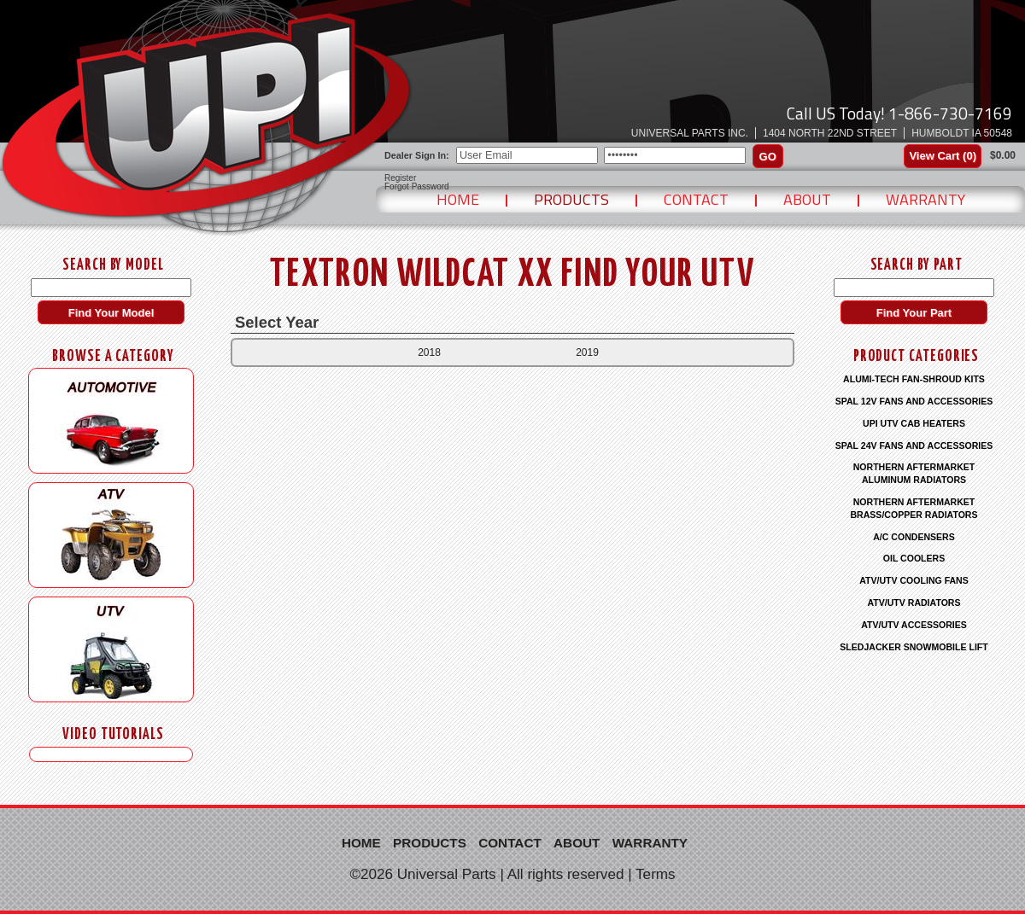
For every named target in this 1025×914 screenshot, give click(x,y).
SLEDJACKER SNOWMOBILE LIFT (913, 647)
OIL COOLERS (914, 558)
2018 (429, 352)
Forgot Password (416, 187)
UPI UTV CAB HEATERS (914, 423)
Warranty (925, 199)
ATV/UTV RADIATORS (914, 602)
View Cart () (942, 155)
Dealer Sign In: (416, 155)
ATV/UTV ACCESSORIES (914, 625)
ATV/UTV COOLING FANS (914, 580)
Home (457, 199)
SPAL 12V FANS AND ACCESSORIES (914, 401)
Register (400, 178)
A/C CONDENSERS (914, 537)
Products (571, 199)
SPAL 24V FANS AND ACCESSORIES (914, 445)
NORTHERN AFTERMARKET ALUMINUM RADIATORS (914, 473)
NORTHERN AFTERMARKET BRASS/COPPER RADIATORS (913, 508)
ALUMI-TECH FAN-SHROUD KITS (914, 379)
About (807, 199)
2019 (587, 352)
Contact (696, 199)
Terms (656, 874)
